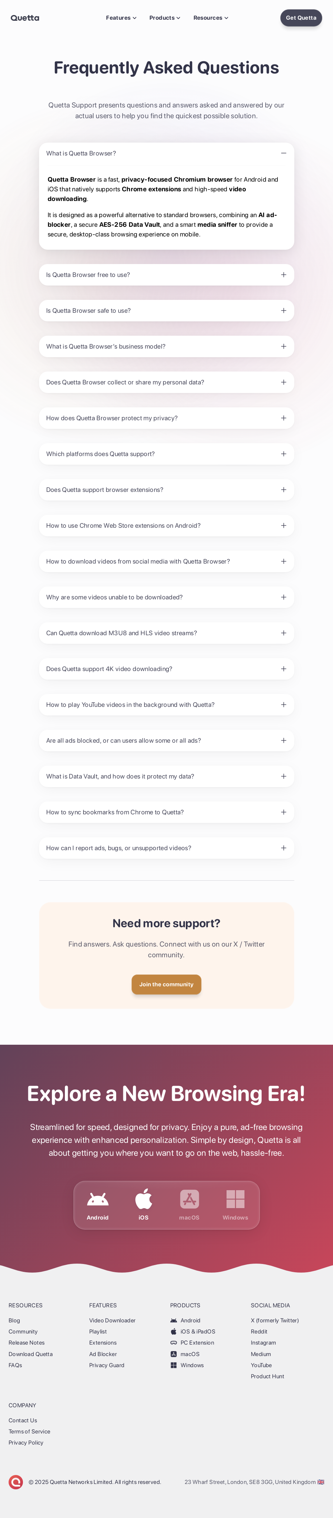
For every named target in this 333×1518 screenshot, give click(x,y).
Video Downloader (112, 1320)
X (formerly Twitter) (275, 1320)
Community (23, 1331)
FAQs (15, 1365)
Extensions (102, 1342)
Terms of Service (30, 1431)
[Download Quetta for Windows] (235, 1205)
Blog (14, 1320)
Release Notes (26, 1342)
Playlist (98, 1331)
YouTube (261, 1365)
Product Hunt (267, 1376)
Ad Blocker (103, 1354)
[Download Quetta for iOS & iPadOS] (143, 1205)
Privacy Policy (26, 1442)
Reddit (259, 1331)
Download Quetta (31, 1354)
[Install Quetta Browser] (301, 18)
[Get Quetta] (166, 985)
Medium (261, 1354)
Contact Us (23, 1420)
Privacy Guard (106, 1365)
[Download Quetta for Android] (97, 1205)
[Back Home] (25, 18)
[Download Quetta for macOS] (189, 1205)
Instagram (263, 1342)
